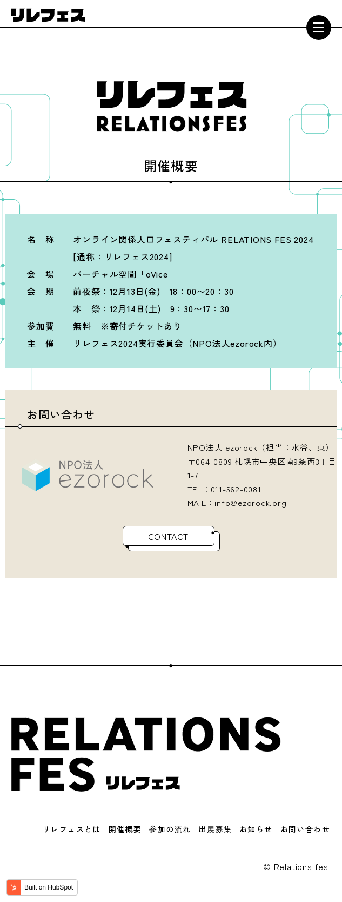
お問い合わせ (305, 829)
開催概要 (125, 829)
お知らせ (256, 829)
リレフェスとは (72, 829)
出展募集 (215, 829)
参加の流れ (170, 829)
